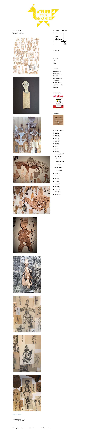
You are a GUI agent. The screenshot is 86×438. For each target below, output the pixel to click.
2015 (56, 181)
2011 (56, 192)
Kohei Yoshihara (18, 33)
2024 (56, 138)
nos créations (56, 85)
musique (55, 80)
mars (58, 165)
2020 (56, 149)
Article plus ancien (45, 428)
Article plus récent (17, 428)
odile (54, 61)
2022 (56, 144)
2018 (56, 173)
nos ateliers (56, 82)
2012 (56, 189)
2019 (56, 151)
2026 (56, 133)
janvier (58, 170)
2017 (56, 176)
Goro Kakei (59, 159)
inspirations (21, 420)
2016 (56, 178)
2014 (56, 184)
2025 (56, 136)
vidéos (55, 87)
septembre (59, 154)
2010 (56, 194)
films (54, 76)
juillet (58, 156)
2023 (56, 141)
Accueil (31, 428)
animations (56, 71)
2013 (56, 186)
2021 (56, 146)
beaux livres (56, 73)
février (58, 167)
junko (54, 63)
